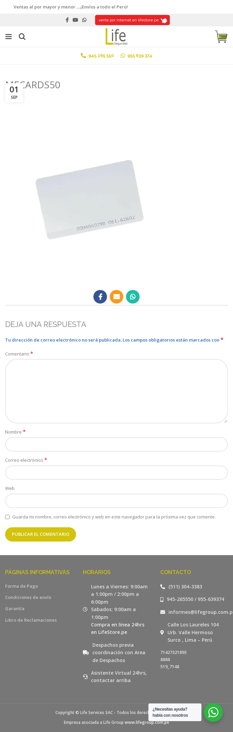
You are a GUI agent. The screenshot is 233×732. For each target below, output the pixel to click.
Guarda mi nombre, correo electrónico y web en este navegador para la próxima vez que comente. (114, 517)
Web (10, 488)
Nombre (15, 431)
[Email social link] (116, 297)
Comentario (19, 353)
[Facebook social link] (67, 20)
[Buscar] (22, 36)
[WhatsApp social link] (84, 20)
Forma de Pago (21, 586)
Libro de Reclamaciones (31, 620)
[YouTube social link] (75, 20)
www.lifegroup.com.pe (147, 722)
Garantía (14, 608)
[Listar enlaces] (194, 586)
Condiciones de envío (28, 597)
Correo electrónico (26, 460)
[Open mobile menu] (8, 36)
